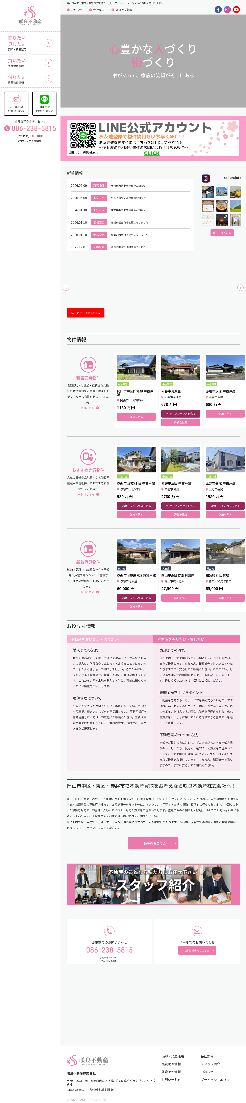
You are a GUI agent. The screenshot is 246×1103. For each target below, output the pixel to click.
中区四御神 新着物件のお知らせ (134, 189)
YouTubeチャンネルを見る (92, 306)
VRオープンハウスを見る (180, 408)
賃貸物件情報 (171, 1066)
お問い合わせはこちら (197, 947)
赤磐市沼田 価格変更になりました (135, 214)
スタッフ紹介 (124, 10)
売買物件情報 (171, 1058)
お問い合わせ (171, 1074)
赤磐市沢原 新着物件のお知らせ (134, 177)
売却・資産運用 (173, 1051)
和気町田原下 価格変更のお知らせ (135, 238)
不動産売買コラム (153, 838)
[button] (66, 281)
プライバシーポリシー (217, 1074)
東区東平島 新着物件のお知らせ (134, 201)
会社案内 (98, 10)
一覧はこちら (88, 403)
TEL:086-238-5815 (79, 1085)
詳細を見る (136, 412)
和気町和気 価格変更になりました (135, 226)
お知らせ (76, 10)
